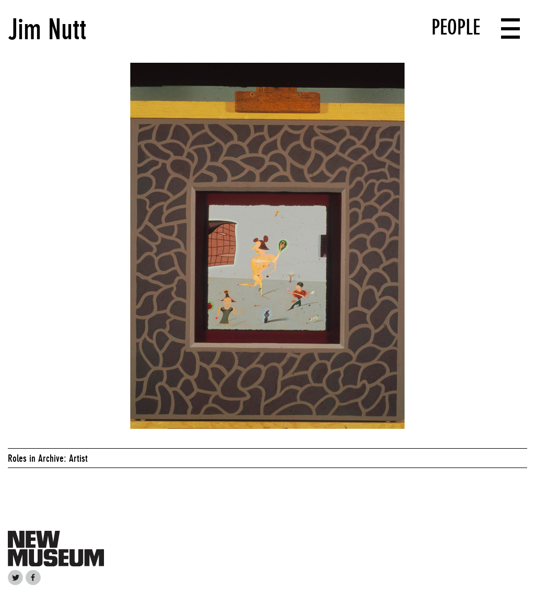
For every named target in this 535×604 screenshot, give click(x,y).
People (456, 27)
